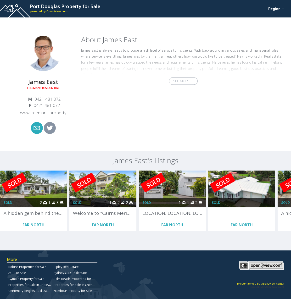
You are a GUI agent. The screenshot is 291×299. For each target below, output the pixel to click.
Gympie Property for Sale (26, 279)
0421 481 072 (47, 99)
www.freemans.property (43, 113)
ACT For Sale (17, 273)
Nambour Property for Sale (73, 290)
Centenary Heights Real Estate (29, 290)
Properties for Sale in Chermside (77, 284)
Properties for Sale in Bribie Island (32, 284)
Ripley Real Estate (66, 267)
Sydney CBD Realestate (70, 273)
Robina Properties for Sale (27, 267)
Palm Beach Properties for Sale (76, 279)
